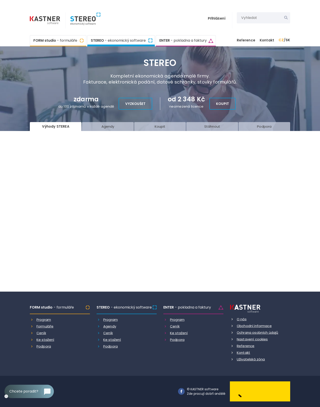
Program (43, 319)
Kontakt (267, 40)
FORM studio (55, 40)
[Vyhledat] (286, 17)
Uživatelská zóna (251, 359)
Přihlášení (217, 18)
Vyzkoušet (135, 103)
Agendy (109, 326)
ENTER (183, 40)
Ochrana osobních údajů (257, 332)
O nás (242, 319)
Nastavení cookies (252, 339)
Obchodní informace (254, 325)
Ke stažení (45, 339)
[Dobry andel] (260, 391)
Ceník (41, 333)
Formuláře (44, 326)
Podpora (43, 346)
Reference (246, 40)
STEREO (118, 40)
